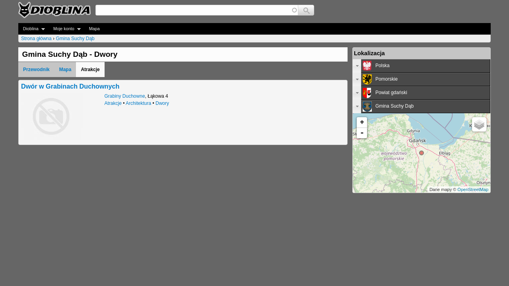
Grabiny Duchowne (125, 96)
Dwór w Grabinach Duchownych (70, 86)
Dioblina (31, 28)
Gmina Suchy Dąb (75, 38)
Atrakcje (113, 103)
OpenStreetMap (472, 189)
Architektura (138, 103)
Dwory (162, 103)
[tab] (421, 66)
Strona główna (36, 38)
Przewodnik (36, 69)
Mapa (94, 28)
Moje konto (65, 28)
